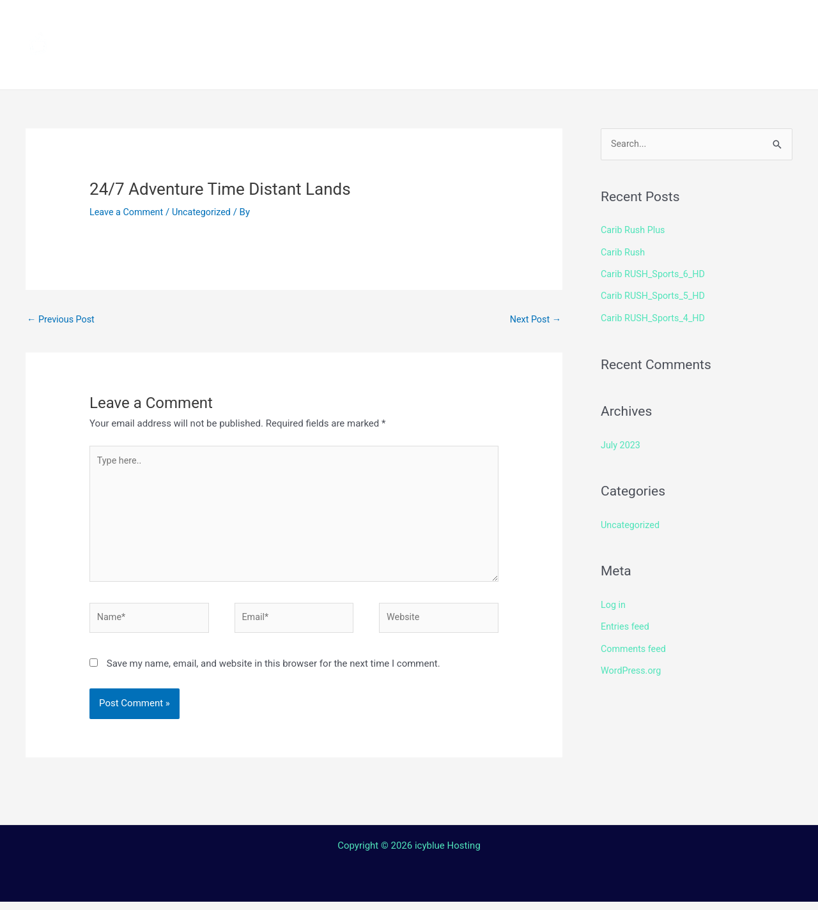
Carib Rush (624, 252)
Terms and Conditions (288, 67)
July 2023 (621, 443)
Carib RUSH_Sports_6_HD (655, 274)
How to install (403, 22)
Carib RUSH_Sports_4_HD (655, 316)
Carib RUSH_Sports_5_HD (655, 295)
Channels (311, 22)
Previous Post (62, 320)
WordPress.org (632, 667)
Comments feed (635, 645)
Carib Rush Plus (634, 230)
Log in (614, 602)
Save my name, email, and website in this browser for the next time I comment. (273, 672)
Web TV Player (572, 67)
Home (243, 22)
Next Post (534, 320)
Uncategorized (205, 212)
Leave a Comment (128, 212)
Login (489, 67)
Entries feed (626, 624)
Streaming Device (519, 22)
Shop (608, 22)
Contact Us (418, 67)
